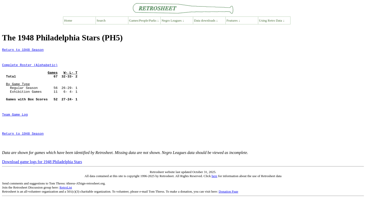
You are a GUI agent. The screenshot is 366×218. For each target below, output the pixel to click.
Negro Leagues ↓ (173, 20)
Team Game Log (15, 128)
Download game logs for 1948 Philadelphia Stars (42, 181)
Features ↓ (233, 20)
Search (101, 20)
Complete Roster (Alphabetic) (29, 68)
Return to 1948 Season (23, 50)
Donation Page (228, 211)
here (214, 196)
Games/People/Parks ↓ (144, 20)
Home (68, 20)
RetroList (65, 207)
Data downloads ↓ (206, 20)
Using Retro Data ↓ (272, 20)
